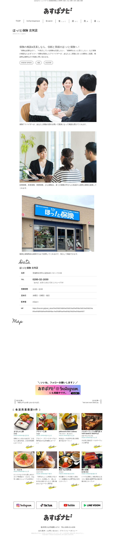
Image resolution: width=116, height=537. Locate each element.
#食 (23, 435)
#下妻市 (49, 473)
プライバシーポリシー (69, 530)
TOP (18, 21)
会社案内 (42, 530)
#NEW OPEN (26, 63)
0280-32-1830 (40, 279)
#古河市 (48, 63)
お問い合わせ (52, 530)
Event (49, 21)
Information (33, 21)
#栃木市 (94, 473)
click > (29, 447)
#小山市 (49, 435)
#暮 (38, 63)
